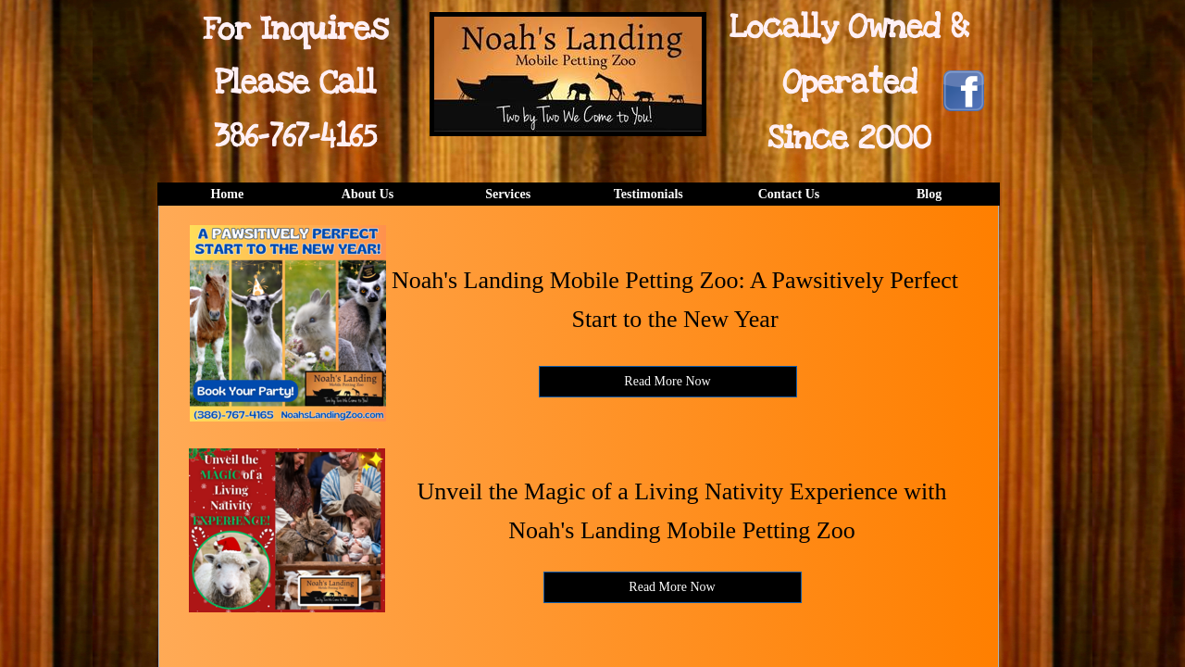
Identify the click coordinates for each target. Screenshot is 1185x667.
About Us (367, 194)
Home (226, 194)
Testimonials (648, 194)
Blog (929, 194)
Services (507, 194)
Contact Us (789, 194)
